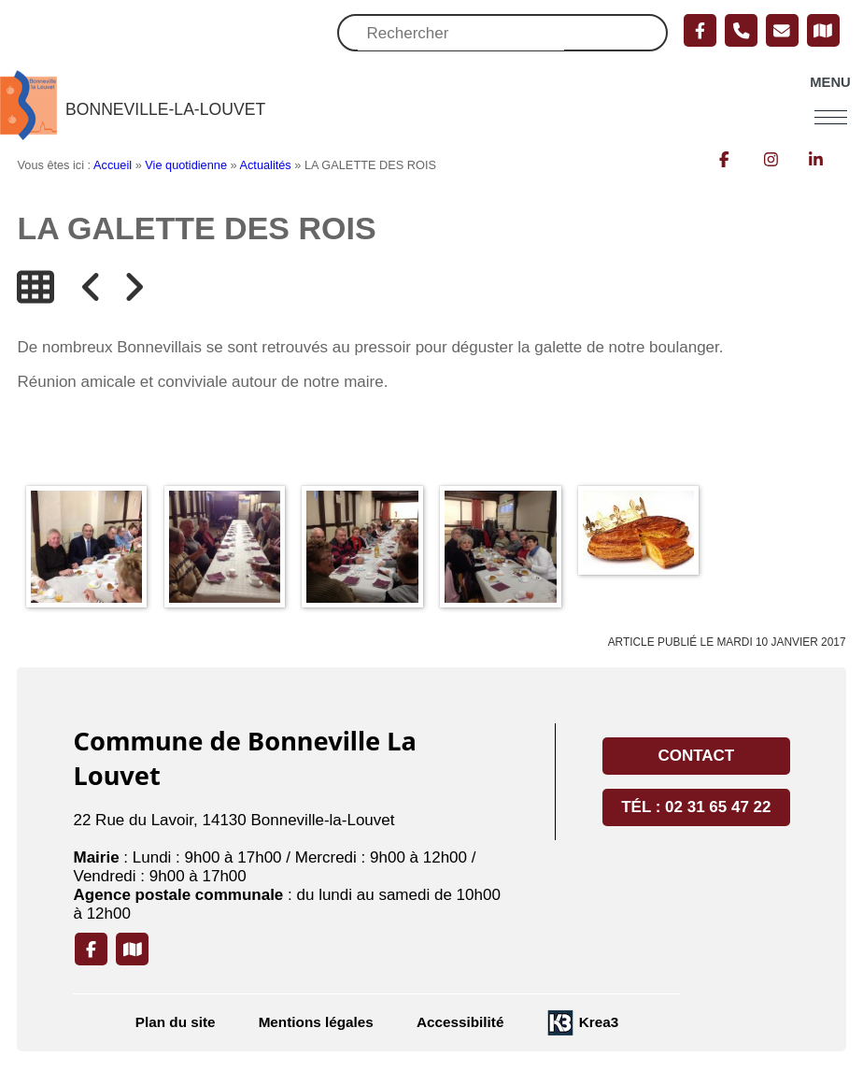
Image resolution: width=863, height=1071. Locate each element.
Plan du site (175, 1023)
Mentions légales (316, 1023)
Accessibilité (460, 1023)
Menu (830, 83)
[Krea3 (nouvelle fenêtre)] (582, 1023)
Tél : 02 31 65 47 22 (696, 808)
